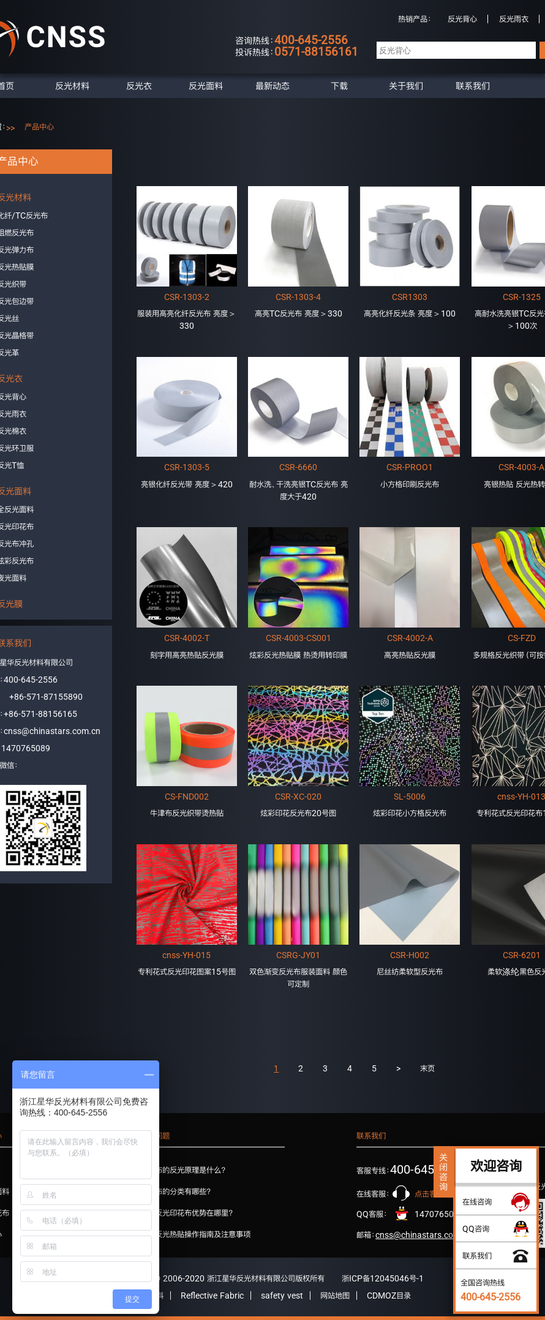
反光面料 (206, 86)
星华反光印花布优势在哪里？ (186, 1213)
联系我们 (473, 86)
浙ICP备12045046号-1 (383, 1278)
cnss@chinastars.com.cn (52, 731)
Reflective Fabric (212, 1295)
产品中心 (39, 126)
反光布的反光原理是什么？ (183, 1170)
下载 (339, 86)
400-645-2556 (31, 679)
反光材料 (72, 86)
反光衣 (139, 86)
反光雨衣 (513, 19)
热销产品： (415, 19)
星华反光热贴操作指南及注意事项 (195, 1234)
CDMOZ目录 (389, 1295)
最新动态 (272, 86)
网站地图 (335, 1295)
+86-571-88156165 (40, 714)
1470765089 (25, 748)
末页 (427, 1068)
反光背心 (462, 19)
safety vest (282, 1295)
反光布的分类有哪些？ (175, 1191)
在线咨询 (477, 1202)
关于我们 (406, 86)
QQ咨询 (475, 1228)
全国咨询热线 (490, 1290)
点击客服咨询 (437, 1194)
